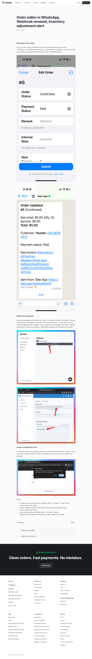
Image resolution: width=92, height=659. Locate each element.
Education (63, 632)
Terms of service (65, 590)
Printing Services (65, 636)
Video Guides (38, 587)
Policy (62, 587)
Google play (63, 604)
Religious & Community (40, 642)
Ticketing (63, 645)
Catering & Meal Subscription (16, 629)
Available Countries (39, 600)
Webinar (36, 590)
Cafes (10, 620)
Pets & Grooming (65, 626)
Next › (73, 522)
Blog (35, 593)
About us (63, 584)
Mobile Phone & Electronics (41, 626)
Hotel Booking (64, 629)
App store (63, 601)
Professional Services (66, 623)
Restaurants (11, 617)
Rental (62, 639)
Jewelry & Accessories (40, 639)
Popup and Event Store (40, 632)
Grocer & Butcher (13, 636)
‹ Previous (20, 522)
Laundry (62, 620)
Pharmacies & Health (40, 623)
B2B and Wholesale (13, 639)
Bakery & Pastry (12, 626)
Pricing (10, 581)
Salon (61, 617)
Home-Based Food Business (16, 623)
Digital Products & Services (41, 629)
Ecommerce (37, 617)
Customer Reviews (39, 596)
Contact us (37, 603)
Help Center (37, 584)
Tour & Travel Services (66, 642)
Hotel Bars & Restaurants (15, 632)
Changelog (11, 585)
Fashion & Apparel (39, 620)
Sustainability (64, 593)
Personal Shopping (39, 636)
